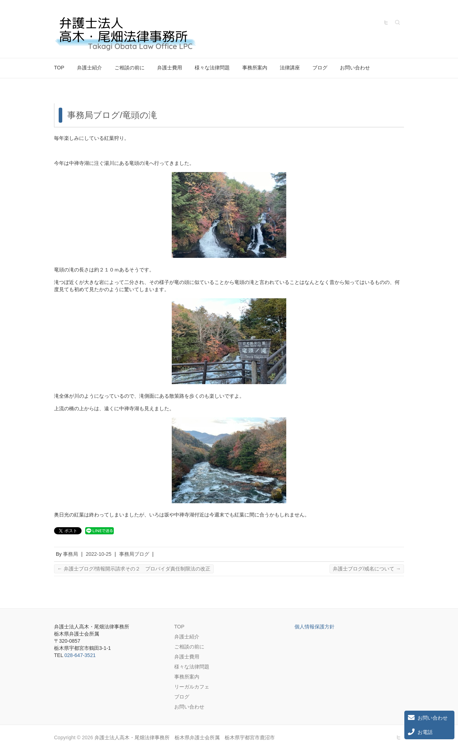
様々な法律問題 (212, 67)
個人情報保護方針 (314, 626)
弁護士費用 (169, 67)
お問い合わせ (355, 67)
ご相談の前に (129, 67)
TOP (59, 67)
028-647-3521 (80, 655)
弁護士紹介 (89, 67)
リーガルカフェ (191, 687)
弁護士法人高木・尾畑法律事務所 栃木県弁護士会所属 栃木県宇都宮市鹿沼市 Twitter (386, 22)
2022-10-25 (99, 554)
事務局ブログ (134, 554)
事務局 (70, 554)
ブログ (319, 67)
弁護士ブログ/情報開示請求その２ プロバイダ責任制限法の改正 (133, 569)
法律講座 (290, 67)
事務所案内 (254, 67)
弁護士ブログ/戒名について (367, 569)
